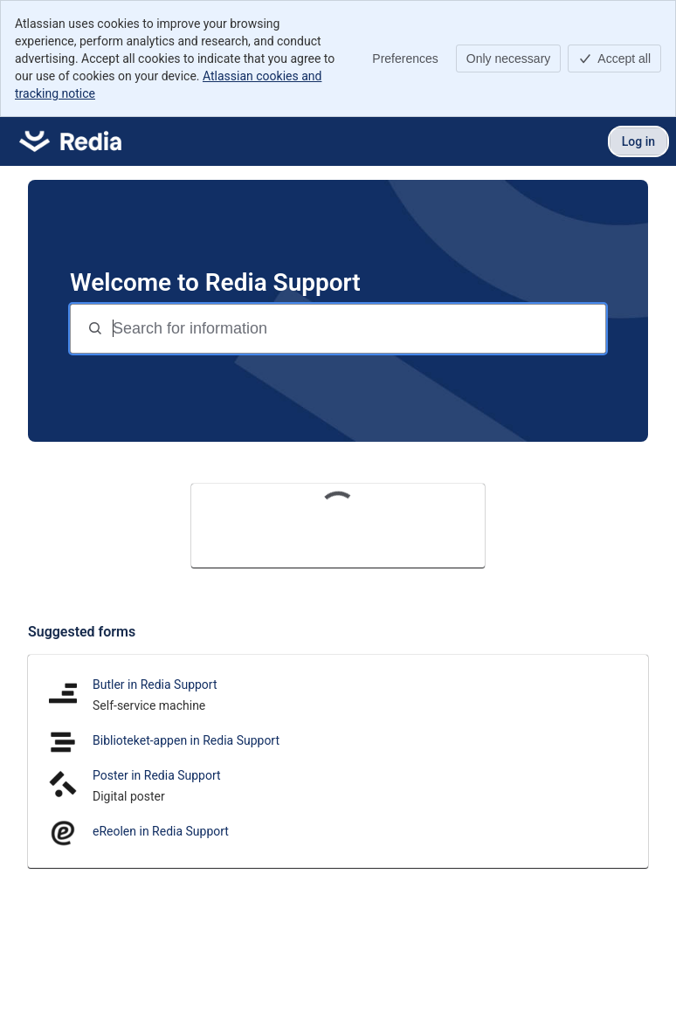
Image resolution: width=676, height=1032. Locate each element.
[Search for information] (357, 329)
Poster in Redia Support (157, 775)
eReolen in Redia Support (161, 831)
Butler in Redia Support (155, 684)
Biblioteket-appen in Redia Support (186, 740)
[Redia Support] (70, 141)
